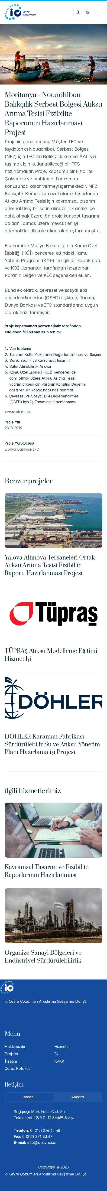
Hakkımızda (15, 1046)
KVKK (59, 1061)
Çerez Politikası (18, 1068)
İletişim (11, 1061)
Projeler (12, 1053)
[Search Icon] (77, 12)
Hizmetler (62, 1046)
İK (56, 1053)
